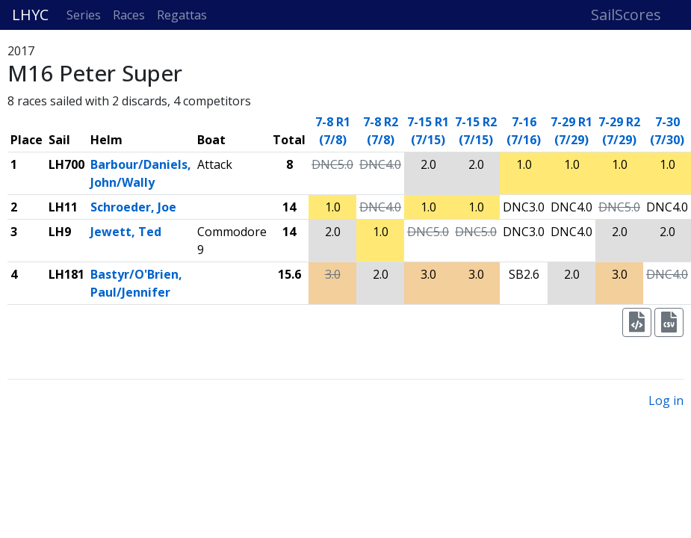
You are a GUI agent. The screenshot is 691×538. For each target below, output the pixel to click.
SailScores (626, 14)
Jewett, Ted (125, 231)
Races (129, 15)
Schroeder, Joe (133, 207)
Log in (666, 400)
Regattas (182, 15)
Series (83, 15)
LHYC (30, 14)
